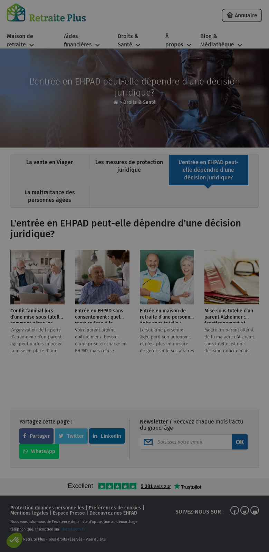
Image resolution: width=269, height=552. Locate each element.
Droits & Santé (128, 40)
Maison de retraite (20, 40)
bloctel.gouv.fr (72, 529)
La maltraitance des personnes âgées (50, 196)
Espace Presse (69, 513)
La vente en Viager (49, 162)
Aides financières (78, 40)
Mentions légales (29, 513)
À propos (174, 40)
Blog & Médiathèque (217, 40)
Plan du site (96, 539)
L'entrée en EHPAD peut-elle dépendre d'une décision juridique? (208, 170)
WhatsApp (39, 451)
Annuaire (246, 15)
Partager (36, 436)
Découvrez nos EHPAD (113, 513)
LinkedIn (107, 436)
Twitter (71, 436)
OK (240, 442)
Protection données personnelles (47, 508)
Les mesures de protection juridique (129, 166)
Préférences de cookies (115, 508)
